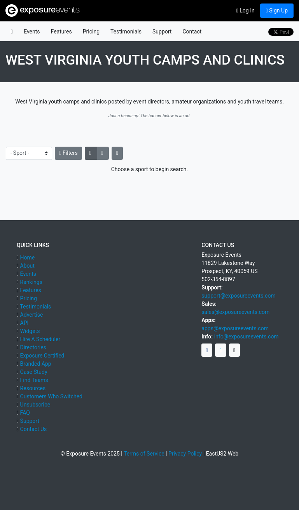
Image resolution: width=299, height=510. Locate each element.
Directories (33, 347)
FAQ (25, 413)
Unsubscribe (35, 404)
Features (61, 31)
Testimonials (126, 31)
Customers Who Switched (51, 396)
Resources (33, 388)
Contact (191, 31)
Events (32, 31)
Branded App (35, 364)
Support (161, 31)
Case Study (33, 372)
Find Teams (34, 380)
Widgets (30, 331)
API (24, 323)
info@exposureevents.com (246, 336)
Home (27, 257)
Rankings (31, 282)
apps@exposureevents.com (235, 328)
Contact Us (33, 429)
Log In (245, 10)
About (27, 266)
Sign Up (277, 10)
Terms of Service (144, 453)
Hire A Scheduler (40, 339)
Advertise (31, 315)
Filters (68, 153)
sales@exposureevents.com (235, 312)
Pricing (91, 31)
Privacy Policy (185, 453)
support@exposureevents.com (238, 296)
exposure (42, 10)
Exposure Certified (42, 355)
